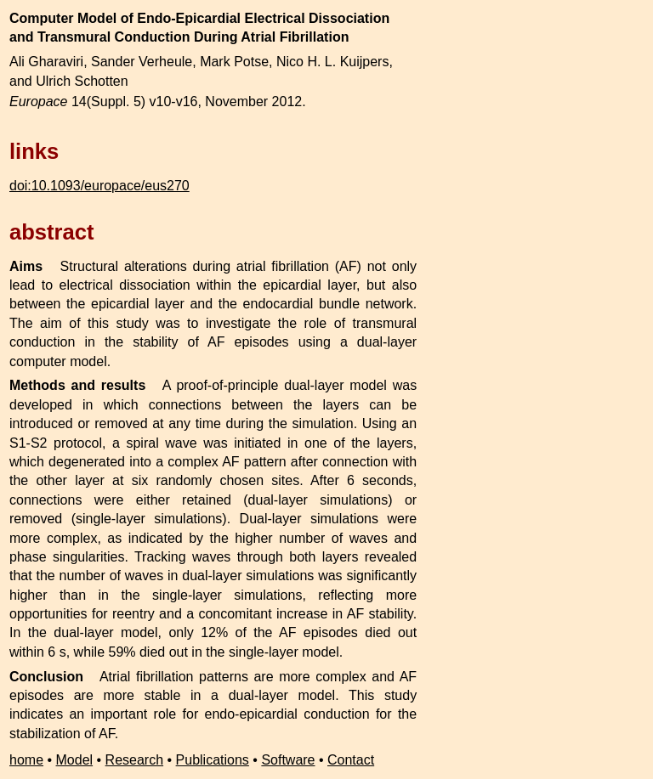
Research (134, 760)
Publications (212, 760)
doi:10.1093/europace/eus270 (99, 185)
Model (75, 760)
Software (288, 760)
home (26, 760)
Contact (350, 760)
